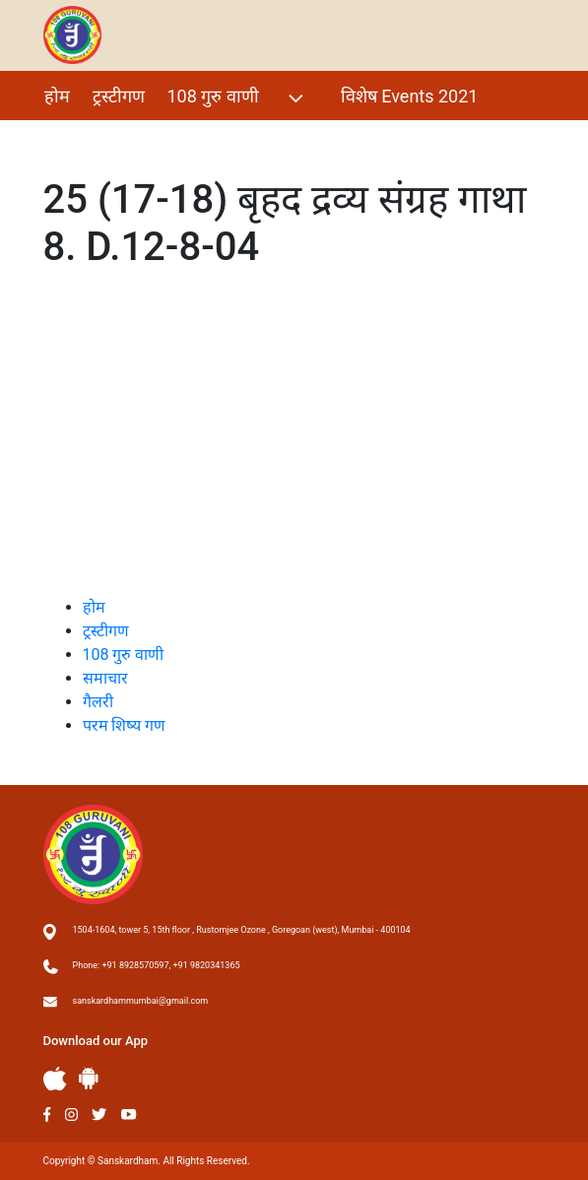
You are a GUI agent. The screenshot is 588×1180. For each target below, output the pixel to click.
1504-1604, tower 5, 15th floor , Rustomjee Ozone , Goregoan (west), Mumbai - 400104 (242, 930)
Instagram (71, 1114)
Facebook (47, 1114)
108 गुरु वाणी (237, 98)
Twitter (99, 1114)
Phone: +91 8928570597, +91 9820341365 (156, 965)
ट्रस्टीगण (119, 96)
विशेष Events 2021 (410, 96)
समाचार (105, 678)
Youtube (129, 1114)
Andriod (88, 1078)
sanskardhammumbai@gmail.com (141, 1001)
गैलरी (61, 138)
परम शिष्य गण (146, 138)
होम (57, 96)
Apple (55, 1079)
